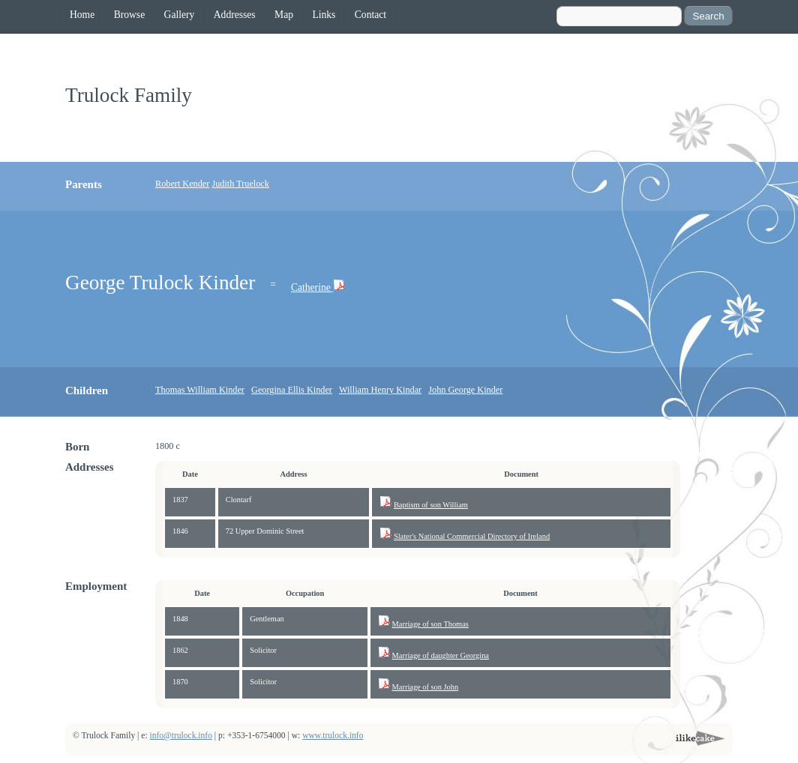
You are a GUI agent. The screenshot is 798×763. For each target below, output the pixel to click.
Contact (370, 14)
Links (323, 14)
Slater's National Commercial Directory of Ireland (472, 536)
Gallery (179, 14)
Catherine (312, 287)
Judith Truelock (240, 183)
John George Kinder (465, 389)
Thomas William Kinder (199, 389)
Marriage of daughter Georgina (440, 655)
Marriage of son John (425, 687)
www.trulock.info (332, 736)
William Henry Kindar (380, 389)
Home (82, 14)
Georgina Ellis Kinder (291, 389)
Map (283, 14)
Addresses (235, 14)
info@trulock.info (181, 736)
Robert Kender (182, 183)
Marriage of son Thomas (430, 624)
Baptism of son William (431, 505)
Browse (130, 14)
